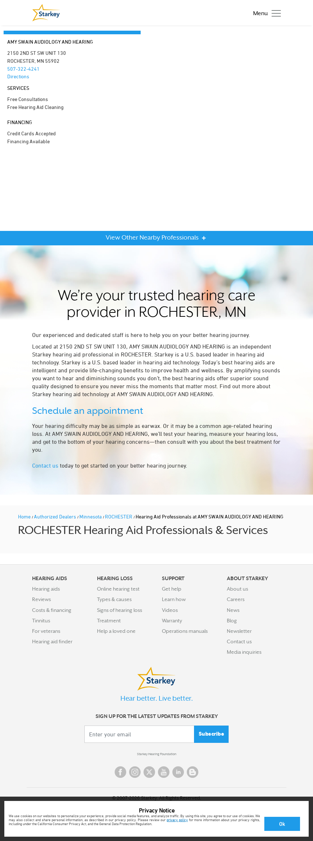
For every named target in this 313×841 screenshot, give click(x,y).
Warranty (172, 620)
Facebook (120, 772)
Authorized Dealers (55, 516)
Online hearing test (118, 589)
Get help (171, 589)
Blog (232, 620)
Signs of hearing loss (119, 610)
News (233, 610)
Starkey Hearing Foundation (156, 754)
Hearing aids (46, 589)
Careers (235, 599)
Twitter (149, 772)
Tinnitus (41, 620)
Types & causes (114, 599)
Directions (18, 76)
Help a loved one (116, 631)
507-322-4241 (23, 69)
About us (237, 589)
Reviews (41, 599)
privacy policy (177, 820)
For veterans (46, 631)
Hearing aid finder (52, 641)
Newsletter (239, 631)
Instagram (135, 772)
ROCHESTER (119, 516)
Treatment (109, 620)
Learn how (174, 599)
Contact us (45, 465)
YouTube (163, 772)
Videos (170, 610)
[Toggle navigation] (265, 12)
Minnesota (91, 516)
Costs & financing (51, 610)
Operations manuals (185, 631)
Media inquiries (244, 652)
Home (25, 516)
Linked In (178, 772)
